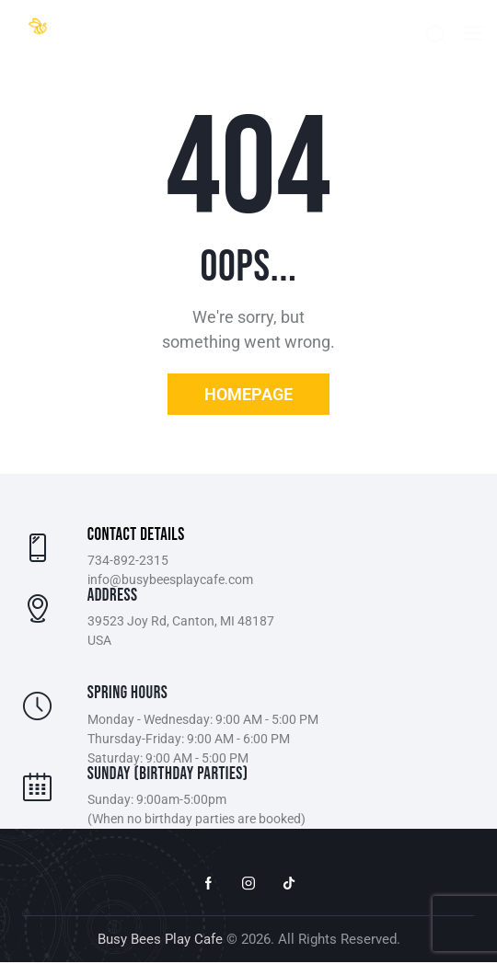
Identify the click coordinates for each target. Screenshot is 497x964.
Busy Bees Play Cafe (160, 940)
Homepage (248, 394)
